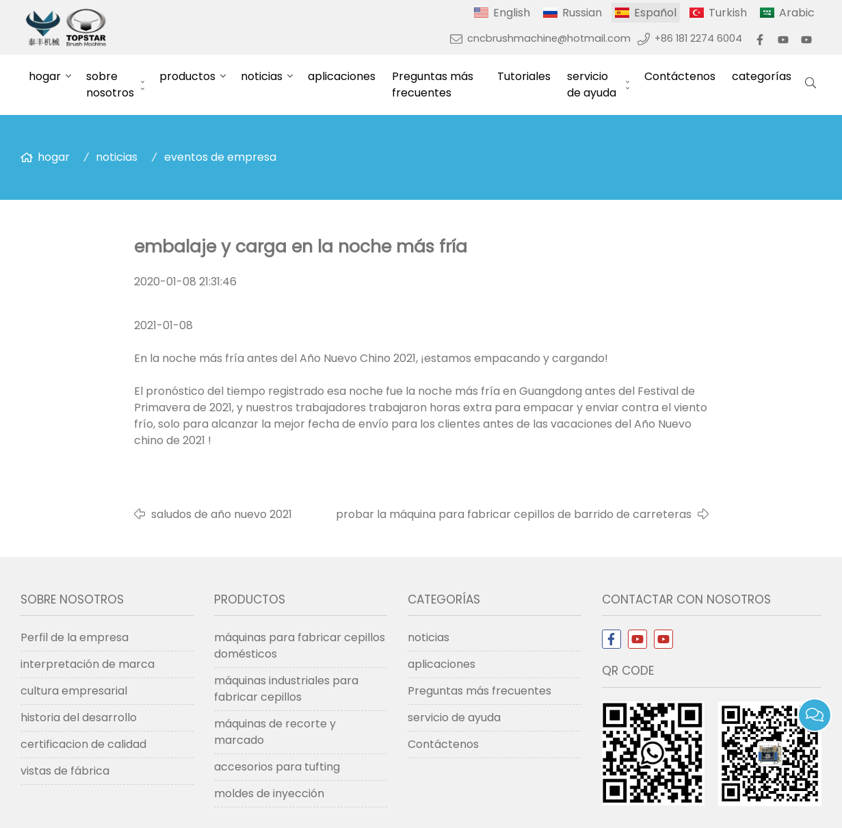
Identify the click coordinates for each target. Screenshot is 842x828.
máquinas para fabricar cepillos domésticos (299, 646)
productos (187, 76)
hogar (45, 76)
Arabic (797, 13)
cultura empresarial (74, 691)
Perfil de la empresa (75, 637)
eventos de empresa (220, 157)
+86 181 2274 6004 (698, 38)
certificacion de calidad (83, 744)
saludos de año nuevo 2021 (221, 514)
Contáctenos (679, 76)
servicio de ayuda (591, 84)
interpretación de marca (88, 664)
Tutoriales (524, 76)
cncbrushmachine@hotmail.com (549, 38)
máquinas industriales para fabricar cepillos (286, 689)
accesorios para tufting (277, 767)
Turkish (728, 13)
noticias (261, 76)
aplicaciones (342, 76)
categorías (761, 76)
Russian (582, 13)
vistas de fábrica (65, 771)
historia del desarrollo (79, 717)
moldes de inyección (269, 793)
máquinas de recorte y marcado (275, 732)
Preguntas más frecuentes (432, 84)
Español (655, 13)
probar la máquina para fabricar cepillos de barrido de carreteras (514, 514)
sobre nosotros (110, 84)
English (511, 13)
